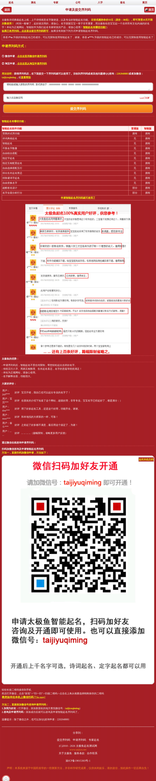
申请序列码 (79, 739)
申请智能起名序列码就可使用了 (78, 197)
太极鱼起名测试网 (86, 745)
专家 (55, 2)
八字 (100, 2)
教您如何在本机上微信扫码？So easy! (23, 697)
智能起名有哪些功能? (94, 27)
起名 (11, 2)
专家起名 (94, 739)
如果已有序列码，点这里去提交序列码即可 (25, 31)
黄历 (144, 2)
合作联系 (92, 753)
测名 (33, 2)
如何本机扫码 (146, 459)
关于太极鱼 (65, 753)
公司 (77, 2)
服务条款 (79, 753)
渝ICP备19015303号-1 (78, 760)
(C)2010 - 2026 (67, 745)
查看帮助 (26, 77)
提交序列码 (63, 739)
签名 (122, 2)
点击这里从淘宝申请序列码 (32, 63)
